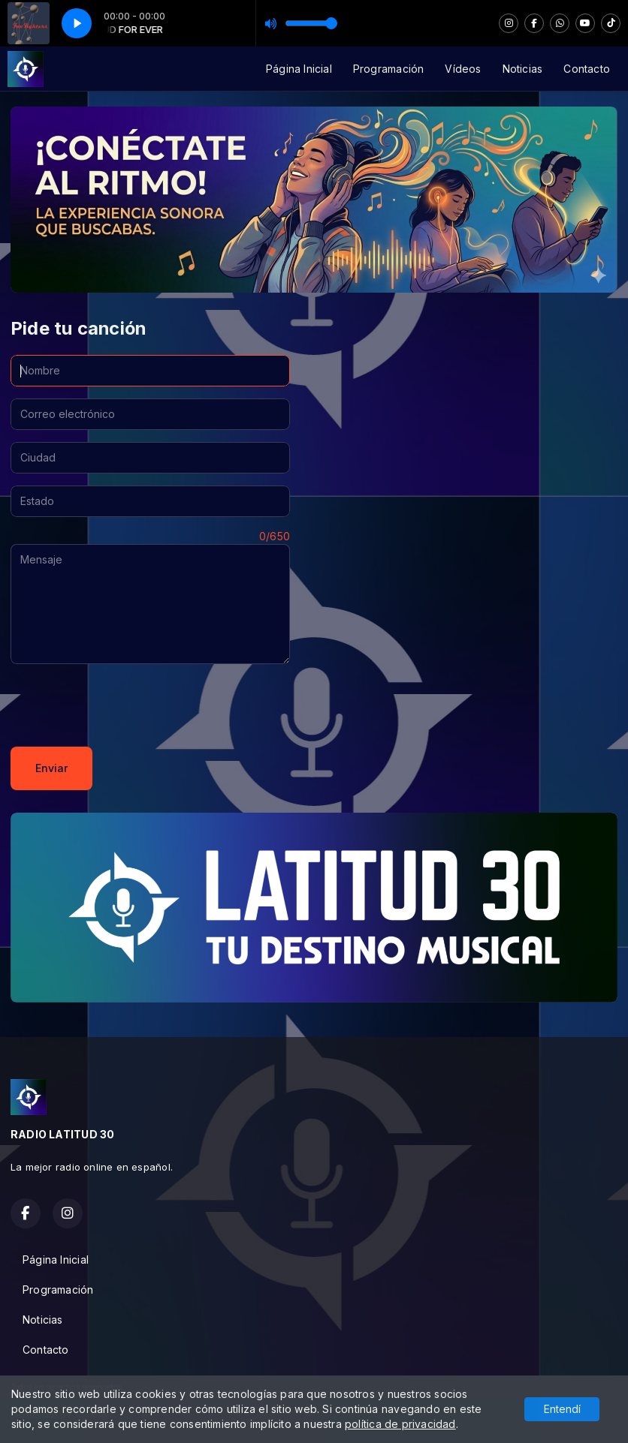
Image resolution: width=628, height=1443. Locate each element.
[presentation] (125, 705)
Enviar (51, 768)
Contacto (586, 68)
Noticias (523, 68)
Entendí (562, 1408)
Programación (388, 68)
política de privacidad (400, 1423)
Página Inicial (299, 68)
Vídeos (463, 68)
